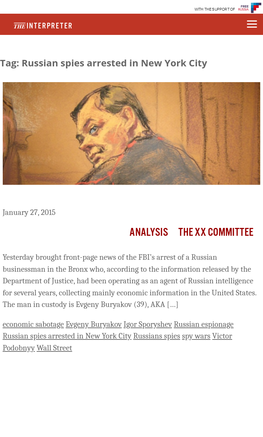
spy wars (196, 335)
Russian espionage (204, 324)
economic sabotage (33, 324)
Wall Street (54, 347)
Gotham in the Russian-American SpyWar (83, 197)
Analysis (148, 233)
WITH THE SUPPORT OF (215, 9)
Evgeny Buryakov (94, 324)
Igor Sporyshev (148, 324)
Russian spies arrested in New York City (67, 335)
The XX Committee (216, 233)
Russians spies (156, 335)
